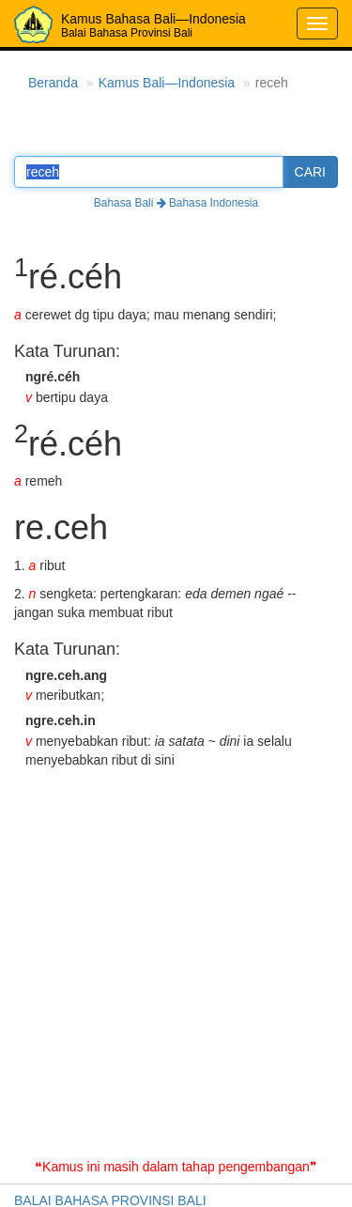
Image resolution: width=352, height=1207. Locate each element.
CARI (310, 171)
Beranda (53, 82)
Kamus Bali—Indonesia (167, 82)
